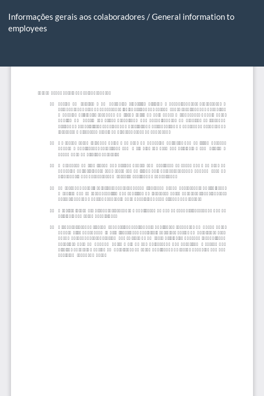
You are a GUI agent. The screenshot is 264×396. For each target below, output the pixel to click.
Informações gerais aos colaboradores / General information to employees (121, 22)
